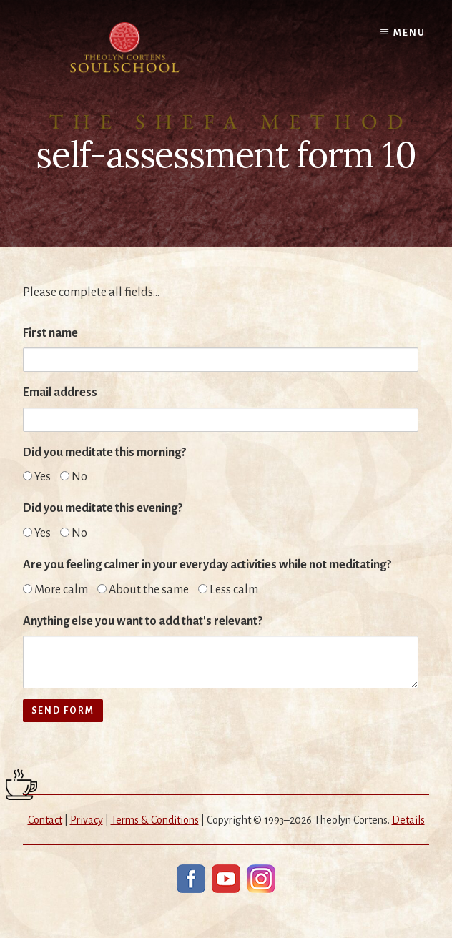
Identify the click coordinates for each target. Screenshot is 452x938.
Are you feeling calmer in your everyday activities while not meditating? (207, 564)
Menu (409, 33)
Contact (45, 820)
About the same (143, 589)
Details (408, 820)
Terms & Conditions (155, 820)
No (73, 476)
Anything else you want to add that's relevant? (142, 621)
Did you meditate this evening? (102, 508)
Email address (60, 392)
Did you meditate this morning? (104, 452)
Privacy (86, 820)
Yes (37, 476)
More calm (55, 589)
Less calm (228, 589)
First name (50, 333)
